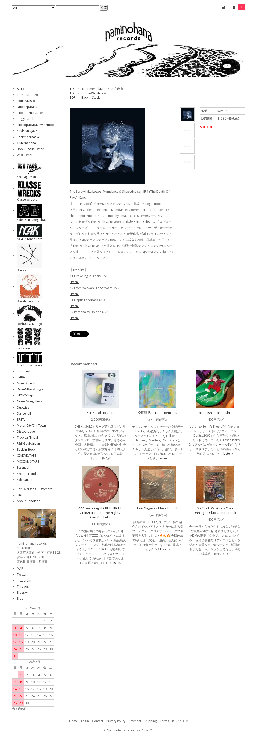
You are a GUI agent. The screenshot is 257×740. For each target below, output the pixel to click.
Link (19, 495)
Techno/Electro (27, 95)
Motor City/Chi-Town (31, 425)
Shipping (150, 721)
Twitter (22, 574)
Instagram (24, 580)
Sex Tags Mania (27, 177)
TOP (73, 89)
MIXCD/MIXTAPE (28, 461)
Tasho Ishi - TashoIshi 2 (214, 412)
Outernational (27, 143)
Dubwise (23, 407)
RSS (174, 721)
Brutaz (21, 270)
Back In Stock (90, 97)
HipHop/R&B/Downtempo (35, 125)
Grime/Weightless (93, 93)
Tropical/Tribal (27, 437)
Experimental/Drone (95, 89)
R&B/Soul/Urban (28, 443)
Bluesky (22, 592)
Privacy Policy (115, 721)
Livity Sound (25, 348)
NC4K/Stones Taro (30, 239)
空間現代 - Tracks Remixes (157, 412)
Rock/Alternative (28, 137)
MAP (20, 568)
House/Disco (26, 101)
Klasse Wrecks (27, 199)
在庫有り (120, 89)
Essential (23, 467)
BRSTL (21, 419)
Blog (20, 598)
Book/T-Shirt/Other (30, 149)
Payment (135, 721)
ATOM (183, 721)
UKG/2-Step (25, 395)
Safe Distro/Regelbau (32, 220)
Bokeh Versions (28, 301)
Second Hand (26, 474)
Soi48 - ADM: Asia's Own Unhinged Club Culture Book (215, 510)
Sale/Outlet (24, 480)
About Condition (28, 501)
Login (85, 721)
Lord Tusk (24, 371)
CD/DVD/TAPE (26, 455)
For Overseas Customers (34, 489)
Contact (97, 721)
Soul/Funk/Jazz (27, 131)
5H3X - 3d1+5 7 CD (100, 412)
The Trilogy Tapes (29, 365)
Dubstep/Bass (27, 107)
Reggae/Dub (25, 119)
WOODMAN (25, 155)
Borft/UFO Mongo (29, 324)
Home (73, 721)
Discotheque (26, 431)
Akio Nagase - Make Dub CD (158, 508)
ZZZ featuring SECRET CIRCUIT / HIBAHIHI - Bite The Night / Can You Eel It (100, 512)
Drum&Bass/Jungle (30, 389)
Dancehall (24, 413)
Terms (164, 721)
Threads (23, 586)
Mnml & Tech (26, 383)
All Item (22, 89)
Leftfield (22, 377)
